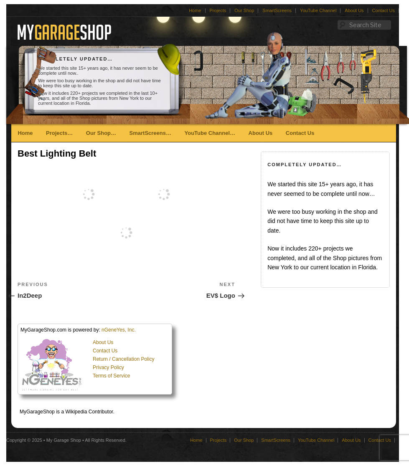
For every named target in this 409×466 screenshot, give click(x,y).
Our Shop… (101, 133)
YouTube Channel (318, 10)
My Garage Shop (63, 440)
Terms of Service (111, 376)
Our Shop (244, 10)
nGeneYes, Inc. (119, 330)
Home (195, 10)
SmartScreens (277, 10)
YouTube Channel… (209, 133)
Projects (218, 10)
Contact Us (383, 10)
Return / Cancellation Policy (123, 359)
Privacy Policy (108, 367)
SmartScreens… (150, 133)
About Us (354, 10)
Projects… (59, 133)
